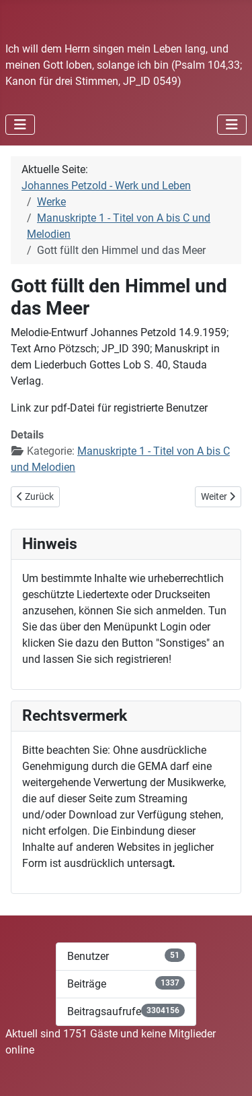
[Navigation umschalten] (20, 125)
